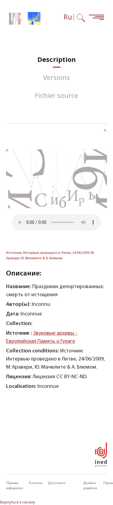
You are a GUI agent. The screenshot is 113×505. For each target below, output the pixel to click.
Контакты (35, 483)
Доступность (56, 483)
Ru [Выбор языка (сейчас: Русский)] (68, 17)
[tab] (57, 59)
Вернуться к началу (17, 502)
